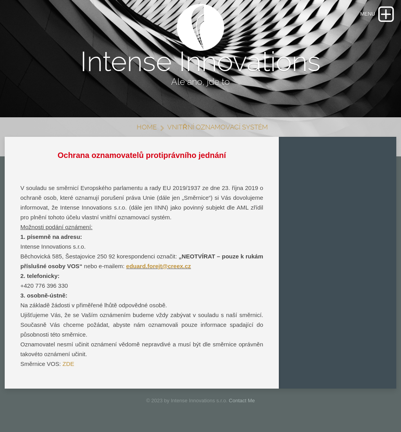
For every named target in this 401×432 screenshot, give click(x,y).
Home (147, 127)
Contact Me (242, 400)
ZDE (68, 363)
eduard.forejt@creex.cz (158, 266)
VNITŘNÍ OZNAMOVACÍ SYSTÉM (217, 127)
